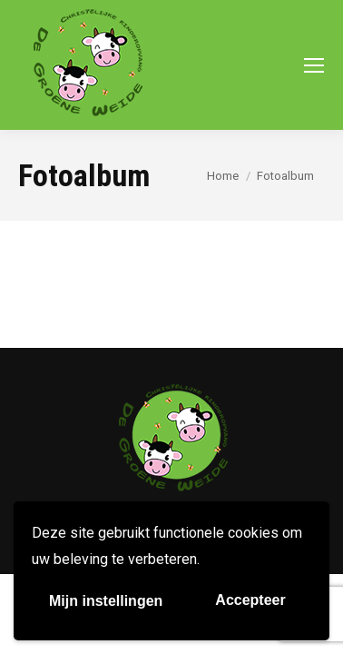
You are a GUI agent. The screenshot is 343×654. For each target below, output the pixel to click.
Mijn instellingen (105, 601)
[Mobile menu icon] (314, 65)
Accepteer (250, 600)
